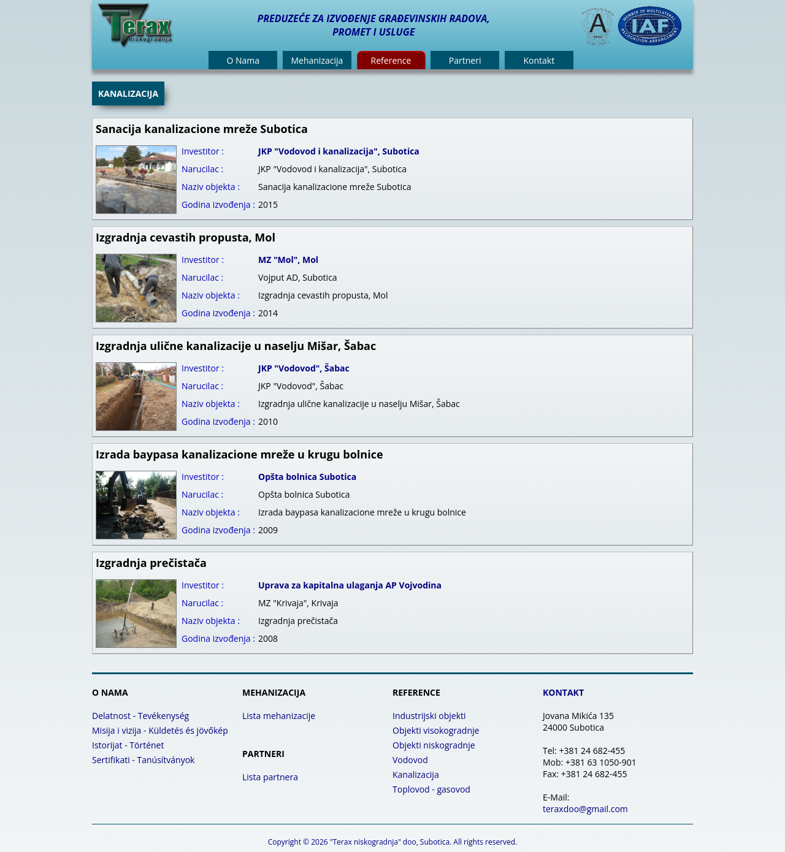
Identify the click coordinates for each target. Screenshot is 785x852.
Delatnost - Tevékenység (140, 715)
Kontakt (538, 60)
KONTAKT (563, 692)
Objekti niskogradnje (433, 745)
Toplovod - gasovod (431, 789)
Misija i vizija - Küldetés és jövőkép (160, 730)
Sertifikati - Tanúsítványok (143, 760)
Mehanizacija (317, 60)
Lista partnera (270, 777)
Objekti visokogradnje (435, 730)
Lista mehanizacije (278, 715)
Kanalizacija (415, 774)
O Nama (242, 60)
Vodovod (410, 760)
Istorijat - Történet (128, 745)
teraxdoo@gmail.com (585, 809)
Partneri (465, 60)
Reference (391, 60)
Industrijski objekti (429, 715)
